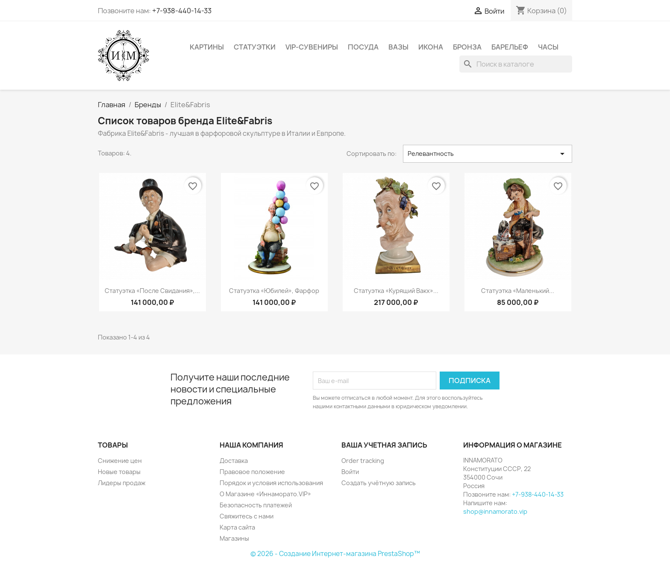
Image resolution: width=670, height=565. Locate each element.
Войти (350, 472)
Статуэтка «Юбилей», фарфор (274, 291)
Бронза (467, 47)
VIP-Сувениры (311, 47)
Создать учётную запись (378, 483)
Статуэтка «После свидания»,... (152, 291)
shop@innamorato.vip (495, 511)
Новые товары (119, 472)
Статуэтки (255, 47)
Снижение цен (120, 461)
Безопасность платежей (256, 505)
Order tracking (362, 461)
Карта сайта (237, 527)
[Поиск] (515, 64)
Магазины (234, 538)
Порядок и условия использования (271, 483)
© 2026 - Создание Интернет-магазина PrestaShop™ (335, 553)
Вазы (398, 47)
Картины (207, 47)
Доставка (234, 461)
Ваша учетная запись (384, 445)
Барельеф (509, 47)
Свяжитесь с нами (246, 516)
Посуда (363, 47)
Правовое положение (252, 472)
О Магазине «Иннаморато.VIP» (265, 494)
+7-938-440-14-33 (182, 10)
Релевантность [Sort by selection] (487, 154)
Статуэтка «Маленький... (517, 291)
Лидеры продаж (121, 483)
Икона (430, 47)
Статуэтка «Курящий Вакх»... (396, 291)
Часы (548, 47)
